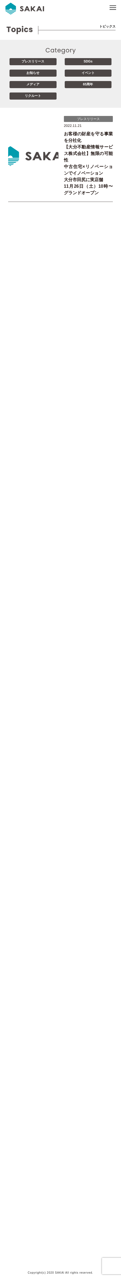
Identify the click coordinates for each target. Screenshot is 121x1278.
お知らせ (32, 73)
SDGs (87, 61)
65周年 (88, 84)
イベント (88, 73)
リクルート (33, 96)
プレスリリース (32, 61)
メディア (32, 84)
